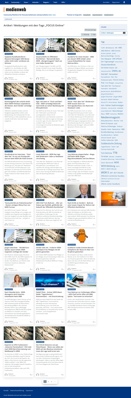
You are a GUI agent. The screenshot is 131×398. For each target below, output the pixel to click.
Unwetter (118, 157)
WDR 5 (105, 172)
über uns (113, 201)
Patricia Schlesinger (108, 126)
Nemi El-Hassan (107, 123)
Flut (116, 77)
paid (115, 124)
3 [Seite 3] (51, 381)
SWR (116, 140)
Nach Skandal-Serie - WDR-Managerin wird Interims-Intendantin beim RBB (15, 294)
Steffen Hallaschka (107, 140)
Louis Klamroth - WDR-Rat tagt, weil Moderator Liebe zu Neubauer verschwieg (49, 156)
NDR (121, 121)
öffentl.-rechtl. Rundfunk (110, 184)
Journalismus (116, 91)
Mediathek (113, 114)
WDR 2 (118, 166)
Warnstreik (109, 163)
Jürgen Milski (118, 97)
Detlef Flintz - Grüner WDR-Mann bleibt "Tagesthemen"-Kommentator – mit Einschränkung (49, 294)
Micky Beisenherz (107, 121)
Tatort (113, 147)
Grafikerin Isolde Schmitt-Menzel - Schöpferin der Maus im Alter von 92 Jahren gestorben (81, 250)
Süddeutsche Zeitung (111, 143)
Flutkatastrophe (106, 80)
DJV (116, 68)
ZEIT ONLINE (118, 173)
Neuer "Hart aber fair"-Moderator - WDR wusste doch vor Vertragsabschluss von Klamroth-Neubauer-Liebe (81, 104)
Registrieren (116, 2)
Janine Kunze (105, 91)
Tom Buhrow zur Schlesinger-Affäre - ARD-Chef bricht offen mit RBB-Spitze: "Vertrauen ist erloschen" (81, 294)
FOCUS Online (118, 80)
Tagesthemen (105, 147)
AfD (116, 48)
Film (112, 77)
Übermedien (105, 181)
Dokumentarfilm (106, 71)
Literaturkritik (112, 108)
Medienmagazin (110, 117)
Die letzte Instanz (107, 68)
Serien (115, 135)
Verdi (103, 163)
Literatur (104, 108)
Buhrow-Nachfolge (107, 56)
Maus (103, 114)
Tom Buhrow (106, 153)
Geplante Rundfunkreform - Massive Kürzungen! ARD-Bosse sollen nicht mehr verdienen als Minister (17, 60)
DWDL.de (116, 70)
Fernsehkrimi (105, 77)
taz (118, 147)
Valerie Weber (120, 159)
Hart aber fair (106, 86)
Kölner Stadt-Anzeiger (114, 105)
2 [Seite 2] (48, 381)
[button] (85, 34)
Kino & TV (104, 102)
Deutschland (119, 62)
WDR (116, 162)
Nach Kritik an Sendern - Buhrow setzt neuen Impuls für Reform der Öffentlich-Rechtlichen (81, 205)
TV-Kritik (104, 156)
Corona (117, 56)
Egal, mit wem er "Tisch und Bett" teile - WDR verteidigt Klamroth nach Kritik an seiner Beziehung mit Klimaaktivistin (50, 104)
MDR (107, 114)
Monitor (116, 121)
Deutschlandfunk (108, 64)
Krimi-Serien (113, 102)
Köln (103, 105)
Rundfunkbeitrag (107, 132)
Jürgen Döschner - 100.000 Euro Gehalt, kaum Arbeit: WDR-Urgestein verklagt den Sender (17, 250)
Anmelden (106, 2)
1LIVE (103, 48)
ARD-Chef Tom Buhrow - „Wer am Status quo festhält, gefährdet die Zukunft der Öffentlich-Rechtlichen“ (50, 205)
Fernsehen (113, 74)
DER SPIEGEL (117, 59)
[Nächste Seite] (55, 381)
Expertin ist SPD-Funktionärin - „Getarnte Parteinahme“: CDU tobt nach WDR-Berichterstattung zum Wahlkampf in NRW (18, 348)
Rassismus (116, 129)
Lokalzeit (120, 108)
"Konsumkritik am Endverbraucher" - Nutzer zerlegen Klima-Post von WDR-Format (18, 205)
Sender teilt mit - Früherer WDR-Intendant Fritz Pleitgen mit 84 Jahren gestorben (48, 250)
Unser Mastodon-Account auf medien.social (17, 395)
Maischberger (117, 111)
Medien (120, 114)
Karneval (104, 99)
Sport (114, 138)
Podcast (120, 126)
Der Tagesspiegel (107, 61)
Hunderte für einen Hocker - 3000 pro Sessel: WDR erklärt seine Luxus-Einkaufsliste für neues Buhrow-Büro (81, 60)
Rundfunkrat (119, 132)
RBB (123, 129)
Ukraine (111, 157)
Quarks (104, 129)
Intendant (104, 89)
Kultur (120, 102)
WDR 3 (103, 169)
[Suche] (124, 2)
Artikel (114, 53)
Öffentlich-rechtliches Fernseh (110, 179)
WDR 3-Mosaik (111, 169)
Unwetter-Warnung (107, 159)
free (102, 83)
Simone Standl (106, 138)
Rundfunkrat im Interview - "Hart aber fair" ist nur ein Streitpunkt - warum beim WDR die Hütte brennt (18, 156)
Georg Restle (87, 15)
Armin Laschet (106, 53)
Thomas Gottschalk (107, 149)
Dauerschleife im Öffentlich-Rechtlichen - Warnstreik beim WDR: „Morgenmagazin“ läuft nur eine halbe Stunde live (49, 60)
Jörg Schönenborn (97, 15)
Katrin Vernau (113, 99)
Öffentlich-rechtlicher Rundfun (112, 176)
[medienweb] (65, 8)
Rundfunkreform (109, 15)
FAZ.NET (104, 74)
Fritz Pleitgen (109, 83)
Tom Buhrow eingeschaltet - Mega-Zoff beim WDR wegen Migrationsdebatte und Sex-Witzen (81, 156)
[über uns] (51, 15)
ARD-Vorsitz (115, 51)
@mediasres (110, 48)
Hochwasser (116, 86)
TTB (115, 152)
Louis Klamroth (106, 111)
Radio (109, 129)
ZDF (111, 173)
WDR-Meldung (108, 165)
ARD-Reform (105, 51)
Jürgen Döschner (107, 97)
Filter (93, 34)
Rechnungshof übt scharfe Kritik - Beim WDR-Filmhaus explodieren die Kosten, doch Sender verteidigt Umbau (18, 104)
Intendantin (113, 89)
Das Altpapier (106, 59)
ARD (120, 47)
